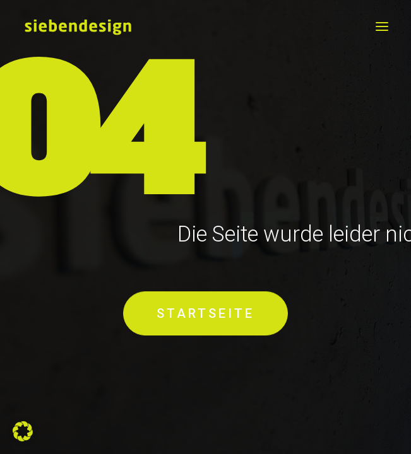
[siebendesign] (78, 26)
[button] (382, 26)
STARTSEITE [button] (205, 314)
